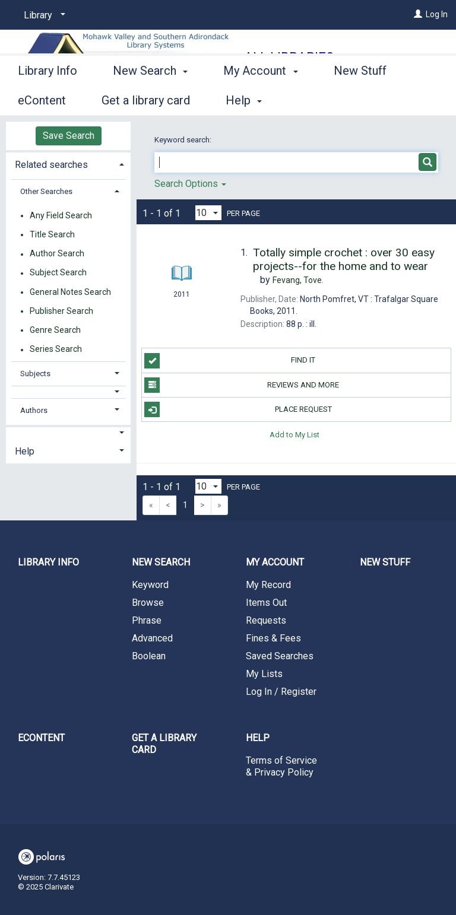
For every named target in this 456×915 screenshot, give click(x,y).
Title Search (52, 234)
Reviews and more (241, 385)
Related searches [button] (51, 164)
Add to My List (294, 434)
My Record (268, 584)
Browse (148, 602)
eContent (41, 738)
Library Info (47, 98)
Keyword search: (183, 139)
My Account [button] (260, 98)
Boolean (149, 656)
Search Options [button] (190, 183)
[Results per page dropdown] (208, 212)
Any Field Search (61, 215)
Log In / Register (281, 691)
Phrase (147, 620)
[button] (68, 392)
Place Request (237, 409)
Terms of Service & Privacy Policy (281, 766)
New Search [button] (150, 98)
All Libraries (289, 57)
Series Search (56, 349)
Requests (266, 620)
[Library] (42, 15)
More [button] (357, 100)
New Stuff (385, 562)
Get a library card (164, 743)
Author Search (57, 254)
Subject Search (58, 273)
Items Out (266, 602)
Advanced (152, 638)
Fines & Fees (273, 638)
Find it (229, 360)
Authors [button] (34, 410)
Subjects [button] (35, 373)
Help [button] (24, 451)
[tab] (68, 163)
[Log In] (418, 14)
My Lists (264, 673)
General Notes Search (70, 292)
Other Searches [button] (46, 191)
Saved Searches (280, 656)
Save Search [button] (68, 135)
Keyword (150, 584)
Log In (437, 14)
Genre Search (55, 330)
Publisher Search (61, 311)
